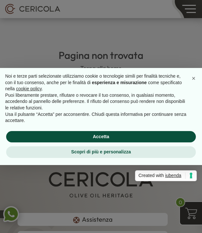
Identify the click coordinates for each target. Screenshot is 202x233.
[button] (193, 78)
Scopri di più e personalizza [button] (101, 151)
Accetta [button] (101, 136)
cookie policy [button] (28, 88)
